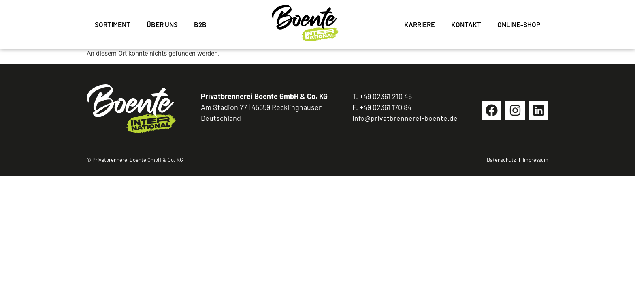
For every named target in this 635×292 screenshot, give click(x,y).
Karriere (419, 24)
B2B (200, 24)
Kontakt (466, 24)
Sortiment (112, 24)
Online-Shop (518, 24)
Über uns (162, 24)
